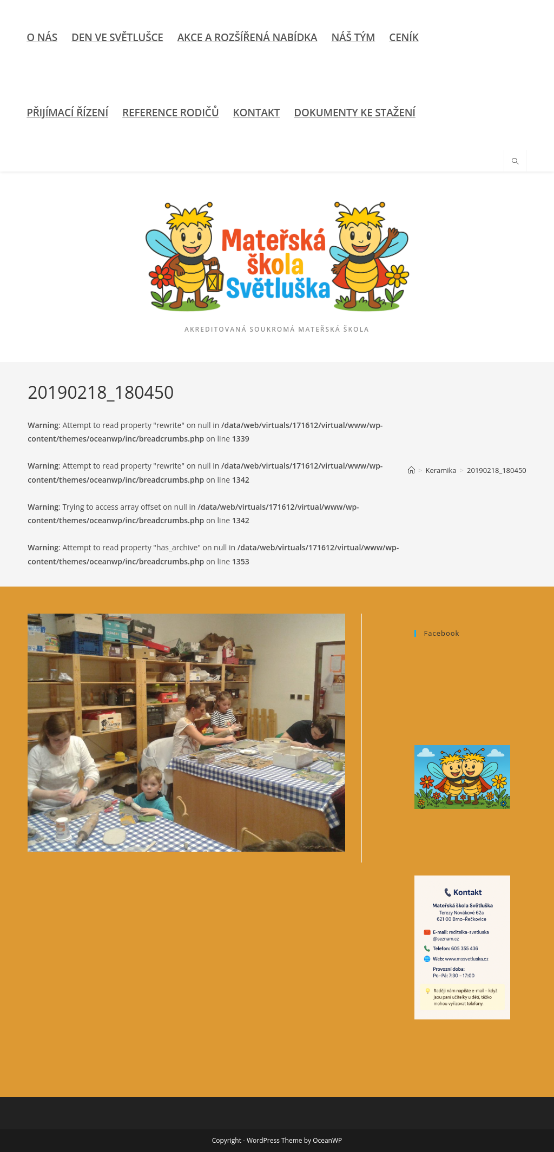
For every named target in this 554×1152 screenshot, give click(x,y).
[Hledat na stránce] (515, 162)
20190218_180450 (496, 470)
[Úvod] (411, 470)
